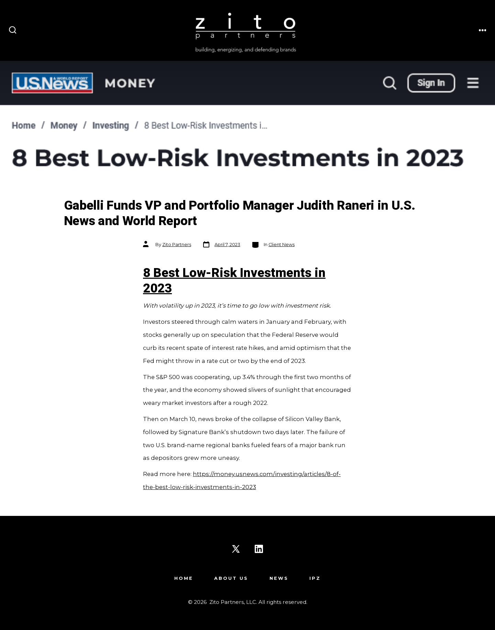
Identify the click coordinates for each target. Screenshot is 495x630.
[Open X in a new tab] (235, 549)
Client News (281, 244)
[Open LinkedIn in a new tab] (259, 549)
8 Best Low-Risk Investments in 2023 (234, 281)
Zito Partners (176, 244)
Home (183, 578)
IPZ (315, 578)
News (279, 578)
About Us (231, 578)
